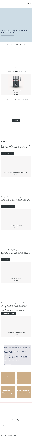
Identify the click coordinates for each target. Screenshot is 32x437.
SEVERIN (7, 363)
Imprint (2, 432)
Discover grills (5, 259)
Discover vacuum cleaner (8, 153)
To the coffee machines (7, 36)
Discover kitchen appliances (8, 313)
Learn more (3, 39)
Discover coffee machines (8, 206)
